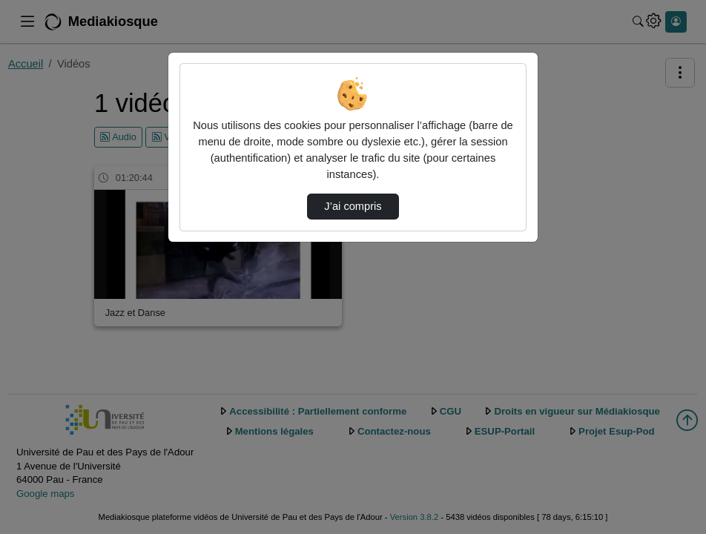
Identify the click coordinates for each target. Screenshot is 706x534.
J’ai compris (352, 206)
